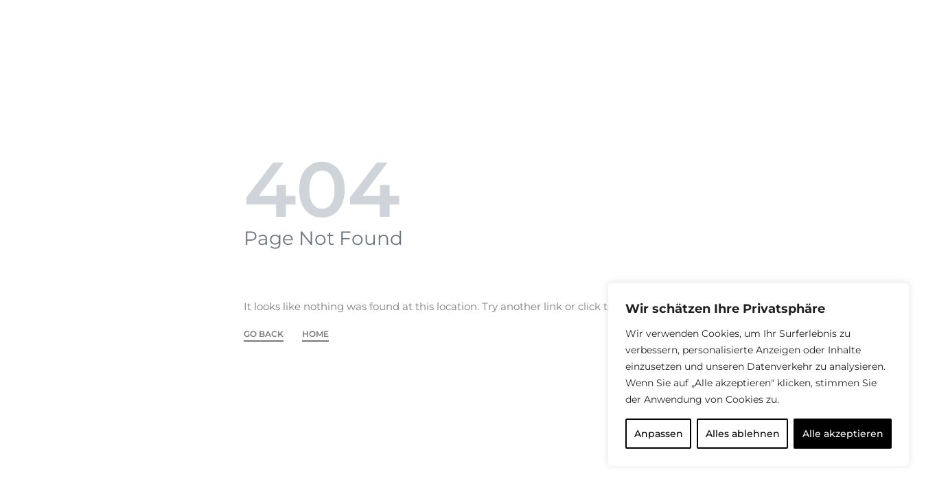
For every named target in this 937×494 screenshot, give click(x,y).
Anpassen (658, 433)
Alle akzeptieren (842, 433)
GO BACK (264, 334)
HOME (315, 334)
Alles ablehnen (743, 433)
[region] (759, 375)
